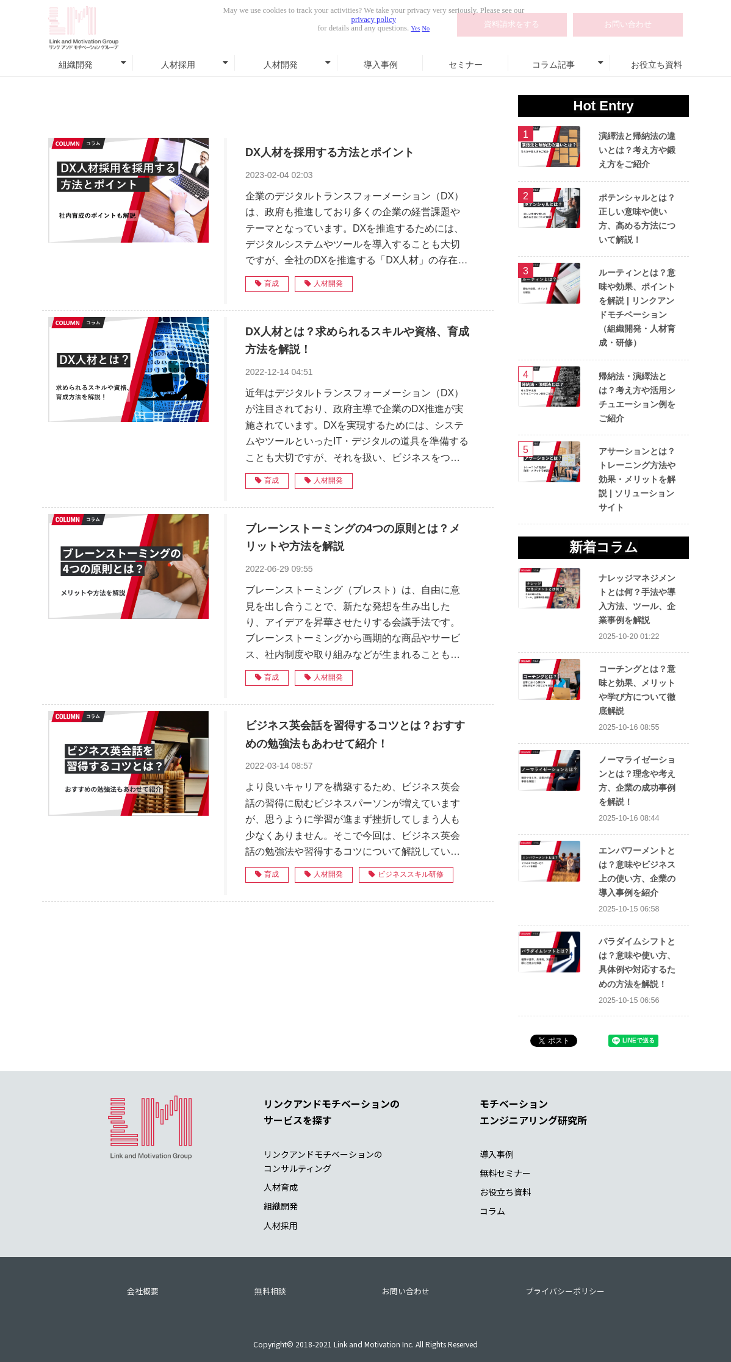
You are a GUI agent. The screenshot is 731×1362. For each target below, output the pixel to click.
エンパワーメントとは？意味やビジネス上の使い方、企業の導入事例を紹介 (637, 871)
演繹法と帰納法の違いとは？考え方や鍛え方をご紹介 (637, 150)
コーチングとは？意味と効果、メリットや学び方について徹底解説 (637, 690)
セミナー (465, 65)
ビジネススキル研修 (406, 874)
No (426, 28)
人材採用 (178, 65)
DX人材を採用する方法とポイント (329, 152)
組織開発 (76, 65)
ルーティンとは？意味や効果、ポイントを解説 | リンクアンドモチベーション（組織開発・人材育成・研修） (637, 308)
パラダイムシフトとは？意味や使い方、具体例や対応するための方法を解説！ (637, 962)
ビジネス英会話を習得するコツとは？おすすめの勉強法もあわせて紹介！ (355, 734)
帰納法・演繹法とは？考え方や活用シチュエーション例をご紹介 (637, 397)
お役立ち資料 (656, 65)
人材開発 (281, 65)
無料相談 (270, 1291)
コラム (492, 1211)
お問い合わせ (406, 1291)
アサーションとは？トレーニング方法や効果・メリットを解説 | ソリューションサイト (637, 479)
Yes (415, 28)
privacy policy (374, 19)
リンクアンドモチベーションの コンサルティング (323, 1161)
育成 (267, 283)
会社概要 (143, 1291)
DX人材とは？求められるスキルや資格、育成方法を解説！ (357, 341)
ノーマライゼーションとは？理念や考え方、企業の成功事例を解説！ (637, 781)
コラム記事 (553, 65)
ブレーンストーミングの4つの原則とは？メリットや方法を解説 (352, 537)
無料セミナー (505, 1173)
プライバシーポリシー (565, 1291)
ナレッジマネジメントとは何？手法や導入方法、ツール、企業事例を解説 (637, 599)
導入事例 (381, 65)
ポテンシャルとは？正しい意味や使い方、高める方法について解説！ (637, 218)
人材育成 (281, 1187)
